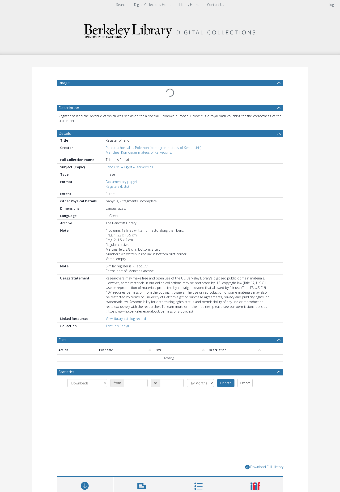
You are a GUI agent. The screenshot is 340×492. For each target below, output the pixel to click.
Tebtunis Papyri (117, 326)
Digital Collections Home (152, 4)
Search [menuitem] (121, 4)
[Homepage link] (170, 29)
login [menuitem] (332, 4)
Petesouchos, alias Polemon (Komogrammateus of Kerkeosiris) (153, 147)
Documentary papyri (121, 181)
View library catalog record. (126, 318)
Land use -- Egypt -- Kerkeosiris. (130, 167)
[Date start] (136, 383)
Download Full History (264, 467)
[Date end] (172, 383)
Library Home (189, 4)
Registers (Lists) (117, 186)
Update (225, 383)
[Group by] (87, 383)
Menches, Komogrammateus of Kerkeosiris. (139, 152)
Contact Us (215, 4)
